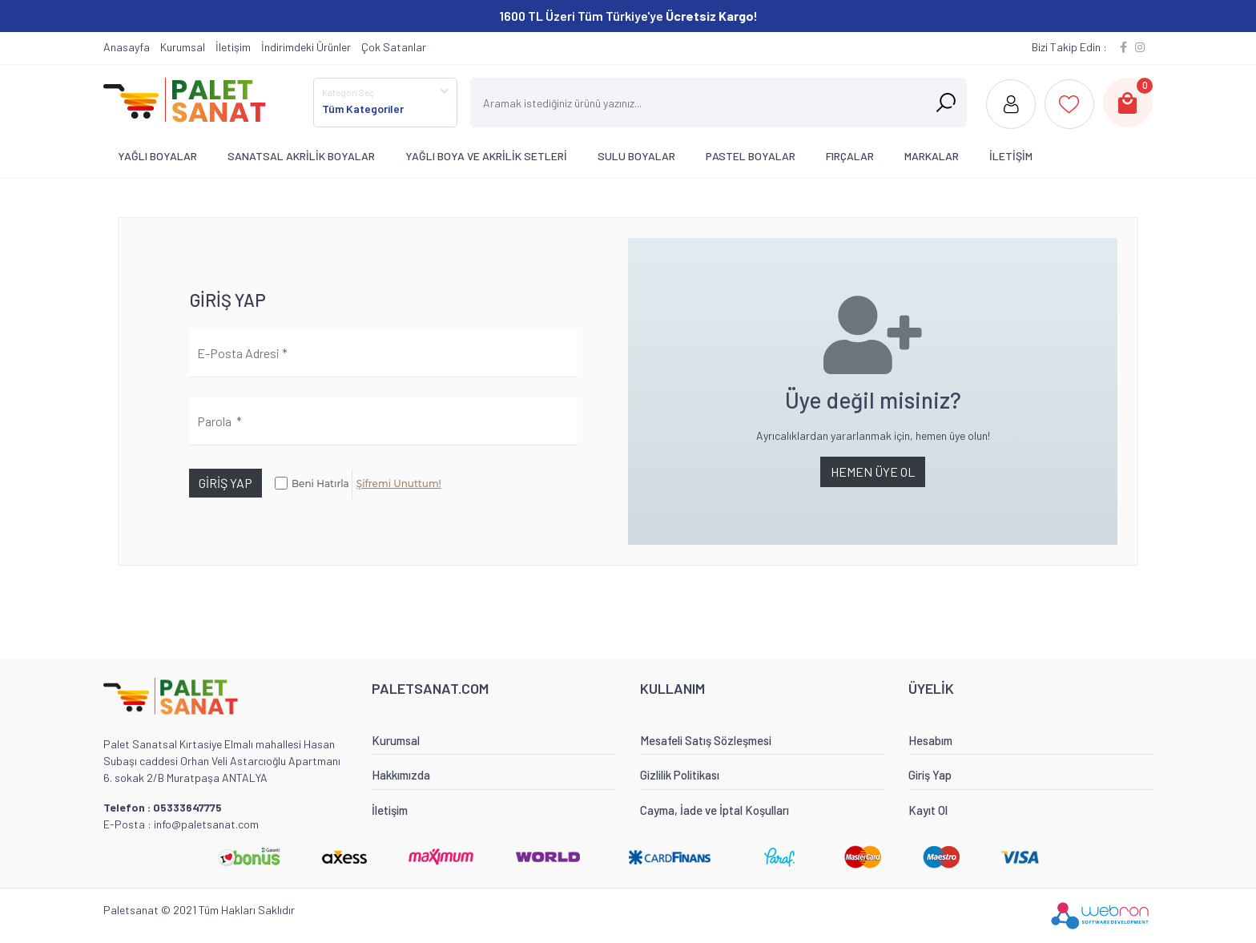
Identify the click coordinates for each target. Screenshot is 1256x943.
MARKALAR (931, 156)
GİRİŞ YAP (225, 482)
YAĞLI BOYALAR (157, 156)
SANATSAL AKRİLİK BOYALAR (301, 156)
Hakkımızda (401, 775)
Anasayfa (126, 47)
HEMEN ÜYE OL (873, 471)
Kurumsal (182, 47)
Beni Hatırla (320, 484)
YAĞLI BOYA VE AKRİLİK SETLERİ (486, 156)
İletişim (233, 47)
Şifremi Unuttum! (398, 484)
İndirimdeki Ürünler (306, 47)
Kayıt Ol (928, 810)
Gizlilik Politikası (679, 775)
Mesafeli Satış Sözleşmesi (705, 740)
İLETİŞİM (1011, 156)
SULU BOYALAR (636, 156)
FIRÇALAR (850, 156)
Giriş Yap (930, 775)
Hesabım (930, 740)
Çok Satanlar (393, 47)
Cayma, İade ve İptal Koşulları (714, 810)
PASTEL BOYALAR (750, 156)
